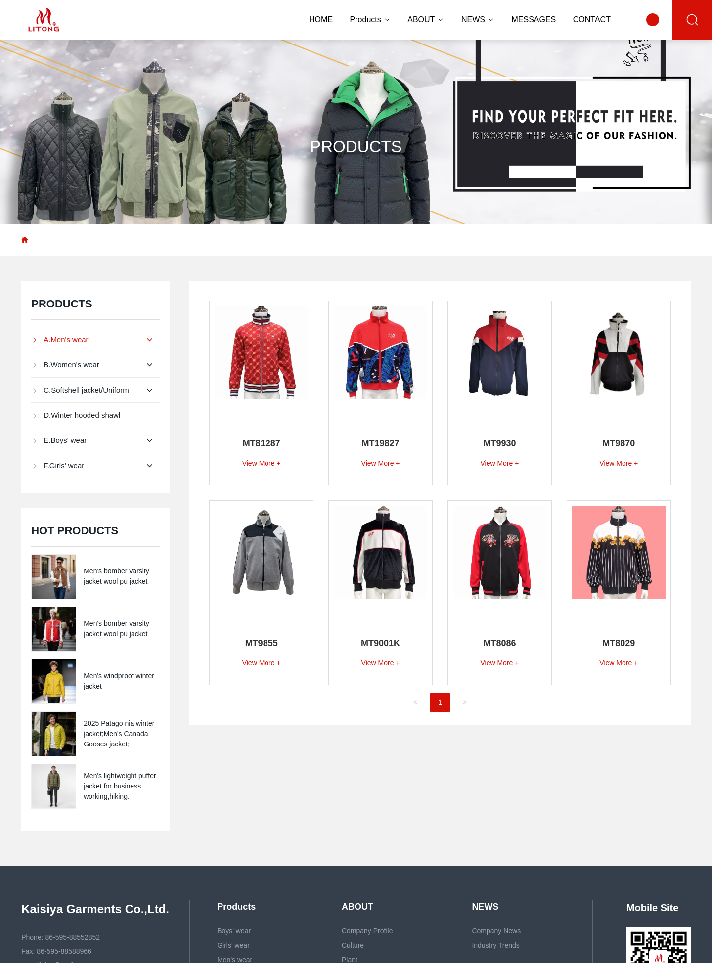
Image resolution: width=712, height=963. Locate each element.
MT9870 (618, 443)
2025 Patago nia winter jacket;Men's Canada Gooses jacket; (119, 733)
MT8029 (618, 643)
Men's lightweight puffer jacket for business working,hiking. (120, 786)
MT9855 (261, 643)
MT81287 (261, 443)
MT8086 (499, 643)
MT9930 (499, 443)
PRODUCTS (356, 146)
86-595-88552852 (72, 937)
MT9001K (380, 643)
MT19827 (381, 443)
